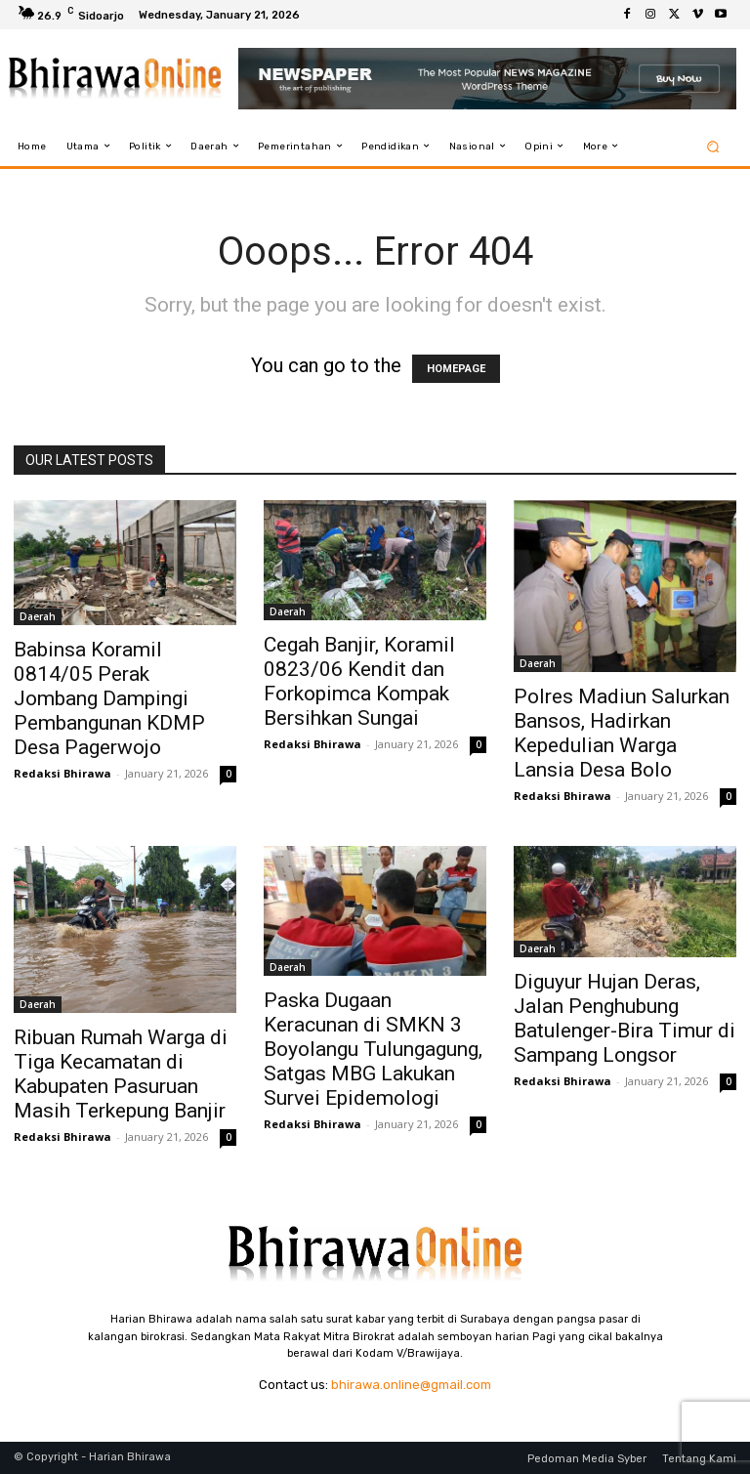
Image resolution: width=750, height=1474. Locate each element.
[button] (713, 146)
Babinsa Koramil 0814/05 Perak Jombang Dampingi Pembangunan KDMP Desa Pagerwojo (109, 698)
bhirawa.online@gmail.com (411, 1384)
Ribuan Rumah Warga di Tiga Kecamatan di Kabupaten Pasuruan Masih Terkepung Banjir (121, 1074)
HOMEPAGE (456, 368)
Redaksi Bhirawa (62, 773)
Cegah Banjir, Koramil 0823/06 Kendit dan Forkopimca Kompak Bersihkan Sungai (359, 681)
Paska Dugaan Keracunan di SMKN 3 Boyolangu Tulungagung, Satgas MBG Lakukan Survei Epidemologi (373, 1049)
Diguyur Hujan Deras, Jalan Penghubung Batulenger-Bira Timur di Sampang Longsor (624, 1018)
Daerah (38, 616)
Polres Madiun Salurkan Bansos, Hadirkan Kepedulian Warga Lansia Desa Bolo (621, 733)
